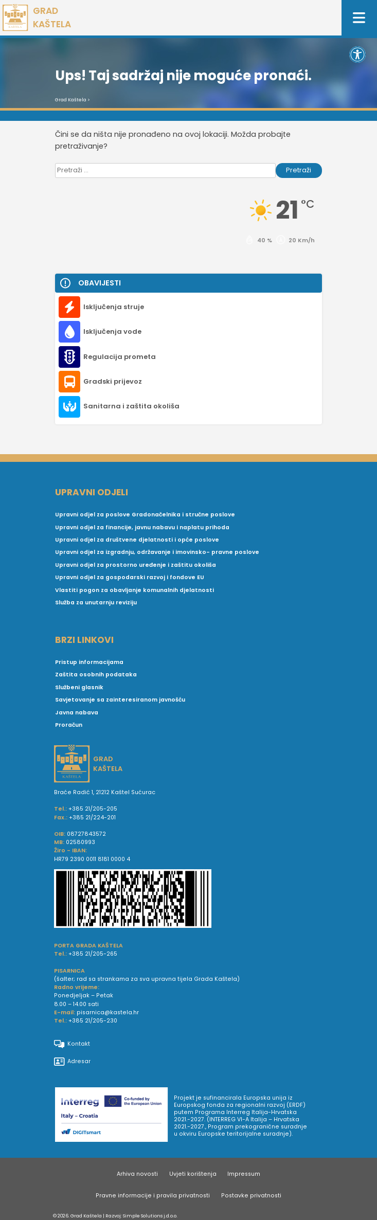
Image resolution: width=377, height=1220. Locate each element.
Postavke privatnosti (251, 1195)
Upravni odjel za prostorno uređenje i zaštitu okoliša (135, 565)
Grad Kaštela (70, 100)
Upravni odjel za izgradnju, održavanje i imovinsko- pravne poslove (157, 552)
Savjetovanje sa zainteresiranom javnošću (120, 700)
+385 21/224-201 (92, 817)
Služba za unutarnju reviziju (96, 602)
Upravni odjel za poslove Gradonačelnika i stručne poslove (145, 514)
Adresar (72, 1061)
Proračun (68, 725)
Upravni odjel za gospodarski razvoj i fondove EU (129, 577)
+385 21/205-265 (92, 954)
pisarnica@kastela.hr (108, 1012)
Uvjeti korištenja (193, 1174)
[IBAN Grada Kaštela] (189, 900)
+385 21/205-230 (92, 1021)
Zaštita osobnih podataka (96, 674)
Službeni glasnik (79, 687)
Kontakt (72, 1044)
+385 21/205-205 (92, 809)
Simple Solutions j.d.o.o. (150, 1215)
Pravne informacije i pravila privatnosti (153, 1195)
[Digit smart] (114, 1116)
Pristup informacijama (89, 662)
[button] (357, 54)
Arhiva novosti (137, 1174)
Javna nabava (76, 712)
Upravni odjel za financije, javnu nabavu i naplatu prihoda (142, 527)
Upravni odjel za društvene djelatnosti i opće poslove (137, 540)
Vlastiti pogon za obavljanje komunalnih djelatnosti (134, 590)
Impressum (243, 1174)
